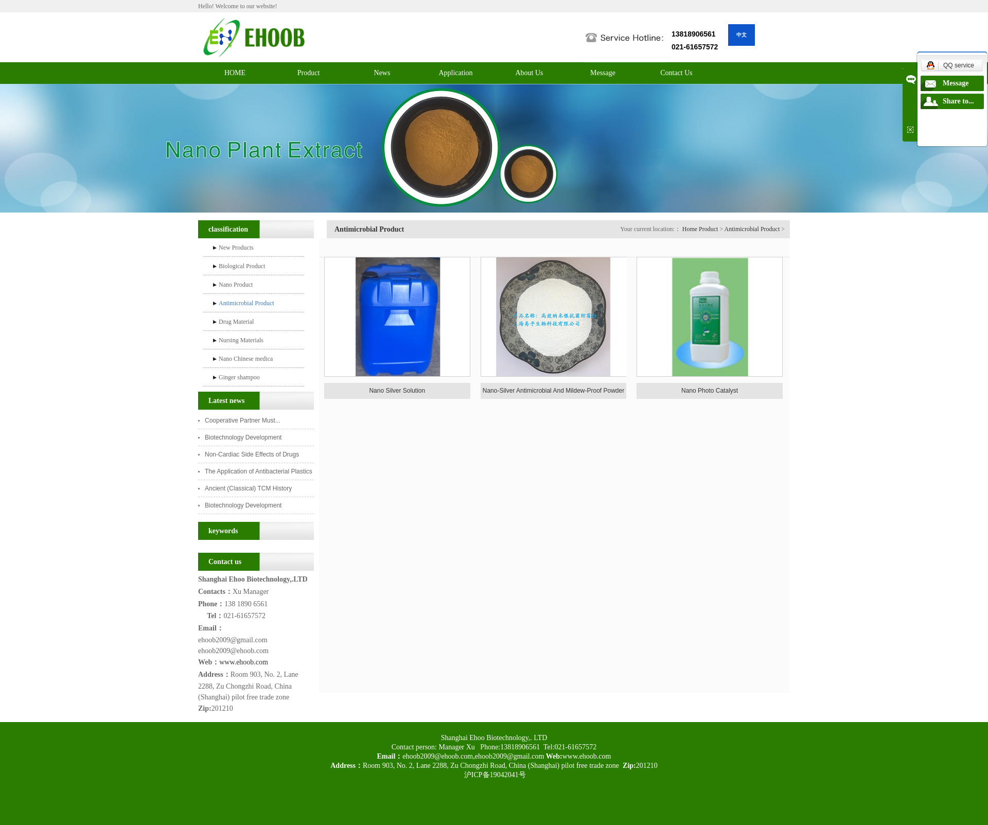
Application (455, 73)
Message (602, 73)
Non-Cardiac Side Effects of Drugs (252, 454)
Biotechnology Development (244, 437)
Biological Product (242, 266)
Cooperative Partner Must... (242, 420)
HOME (234, 73)
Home (689, 229)
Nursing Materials (241, 340)
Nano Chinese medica (246, 358)
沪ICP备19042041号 (493, 775)
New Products (236, 247)
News (382, 73)
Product (308, 73)
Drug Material (236, 321)
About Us (529, 73)
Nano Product (236, 284)
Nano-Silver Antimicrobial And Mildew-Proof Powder (553, 390)
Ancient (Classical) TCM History (248, 488)
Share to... (958, 101)
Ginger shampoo (239, 377)
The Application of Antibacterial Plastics (258, 471)
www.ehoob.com (243, 662)
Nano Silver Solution (397, 390)
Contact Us (676, 73)
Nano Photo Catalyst (709, 390)
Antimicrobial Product (246, 303)
